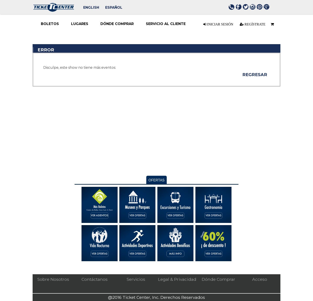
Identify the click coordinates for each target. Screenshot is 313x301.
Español (113, 7)
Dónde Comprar (218, 279)
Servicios (136, 279)
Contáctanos (95, 279)
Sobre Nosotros (53, 279)
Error (46, 49)
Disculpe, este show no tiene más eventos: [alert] (79, 67)
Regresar (254, 74)
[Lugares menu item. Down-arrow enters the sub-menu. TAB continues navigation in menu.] (79, 23)
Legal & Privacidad (177, 279)
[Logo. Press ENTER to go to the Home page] (54, 10)
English (91, 7)
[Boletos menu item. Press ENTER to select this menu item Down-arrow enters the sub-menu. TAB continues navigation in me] (50, 23)
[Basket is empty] (272, 24)
